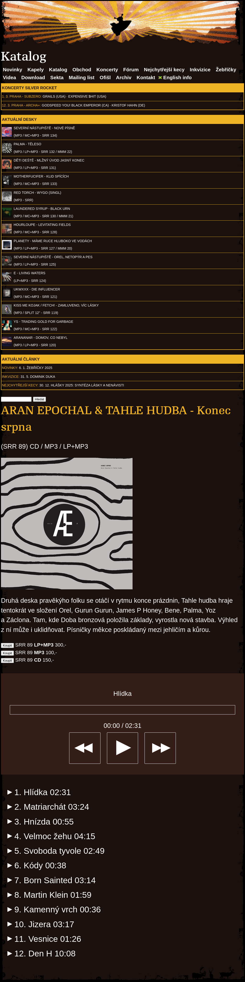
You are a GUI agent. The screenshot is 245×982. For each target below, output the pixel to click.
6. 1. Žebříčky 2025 (35, 368)
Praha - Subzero (25, 96)
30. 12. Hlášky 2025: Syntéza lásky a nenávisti (81, 385)
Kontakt (146, 77)
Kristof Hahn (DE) (128, 105)
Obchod (81, 69)
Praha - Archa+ (25, 105)
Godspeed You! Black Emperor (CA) (75, 105)
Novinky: (10, 368)
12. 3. (6, 105)
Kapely (36, 69)
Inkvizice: (11, 377)
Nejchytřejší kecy (164, 69)
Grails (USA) (54, 96)
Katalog (58, 69)
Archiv (124, 77)
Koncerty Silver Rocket (29, 88)
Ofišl (105, 77)
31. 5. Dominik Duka (38, 377)
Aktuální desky (19, 119)
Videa (9, 77)
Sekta (57, 77)
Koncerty (107, 69)
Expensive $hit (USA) (87, 96)
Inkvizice (200, 69)
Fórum (131, 69)
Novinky (12, 69)
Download (33, 77)
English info (177, 77)
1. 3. (5, 96)
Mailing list (81, 77)
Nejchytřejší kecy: (20, 385)
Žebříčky (226, 69)
